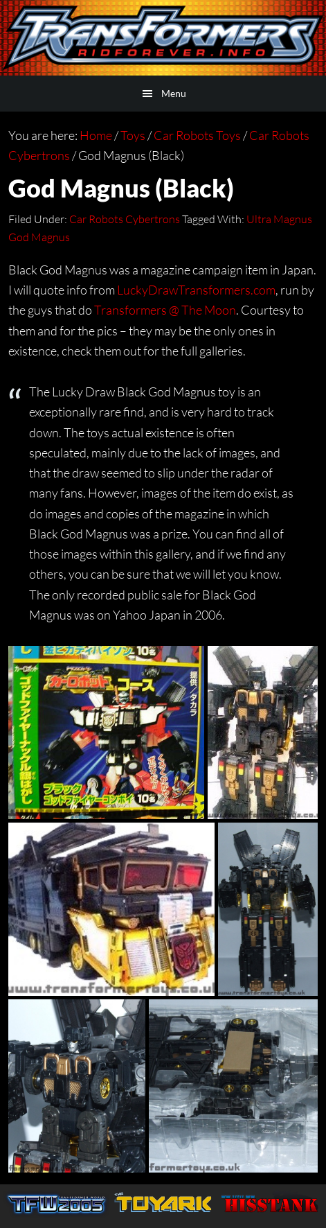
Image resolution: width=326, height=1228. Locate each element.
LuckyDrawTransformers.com (196, 289)
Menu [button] (173, 93)
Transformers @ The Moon (165, 309)
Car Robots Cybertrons (124, 219)
